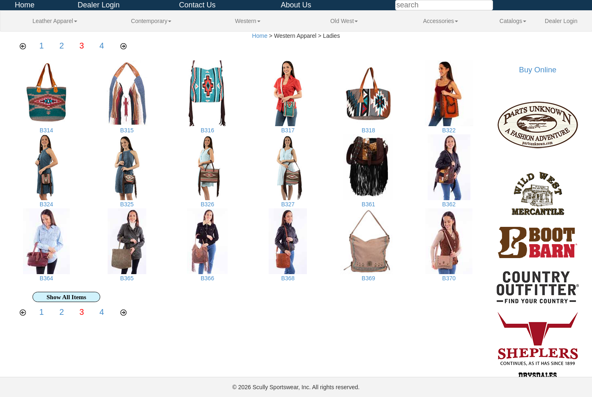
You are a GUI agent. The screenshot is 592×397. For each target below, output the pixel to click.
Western (247, 21)
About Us (296, 5)
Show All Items (66, 297)
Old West (344, 21)
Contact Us (197, 5)
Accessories (440, 21)
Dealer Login (99, 5)
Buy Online (537, 69)
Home (25, 5)
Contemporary (151, 21)
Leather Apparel (54, 21)
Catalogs (513, 21)
